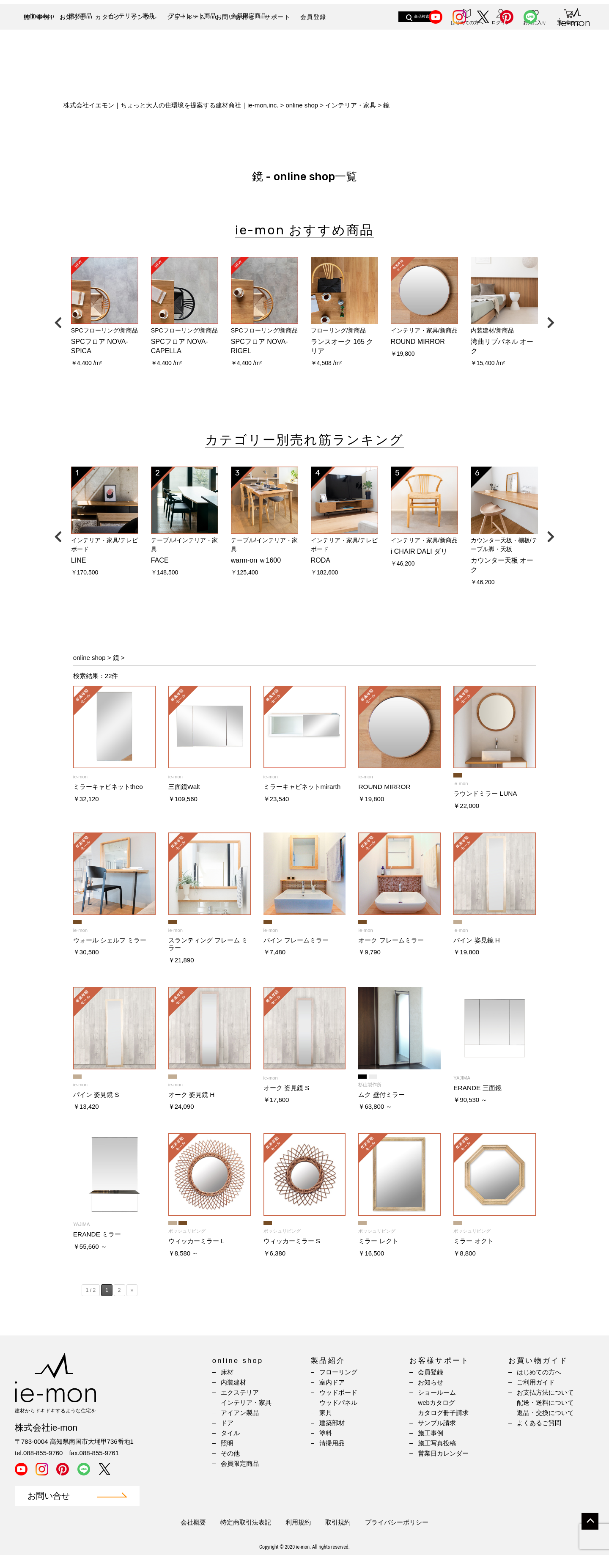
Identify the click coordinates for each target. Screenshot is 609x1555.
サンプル (144, 17)
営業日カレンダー (443, 1453)
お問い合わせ (235, 17)
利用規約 (298, 1522)
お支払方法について (545, 1392)
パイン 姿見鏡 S (96, 1094)
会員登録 (313, 17)
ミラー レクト (378, 1241)
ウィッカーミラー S (292, 1241)
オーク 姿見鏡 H (191, 1094)
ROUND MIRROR (384, 786)
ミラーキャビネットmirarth (302, 786)
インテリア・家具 (130, 45)
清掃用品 (332, 1443)
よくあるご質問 (539, 1422)
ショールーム (186, 17)
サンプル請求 (437, 1422)
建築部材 (332, 1422)
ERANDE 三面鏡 (477, 1087)
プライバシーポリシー (396, 1522)
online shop (39, 45)
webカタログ (436, 1402)
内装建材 (233, 1382)
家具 (325, 1412)
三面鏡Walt (184, 786)
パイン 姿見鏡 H (476, 940)
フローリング (338, 1372)
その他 (230, 1453)
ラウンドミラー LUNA (485, 793)
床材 (227, 1372)
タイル (230, 1433)
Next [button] (550, 320)
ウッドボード (338, 1392)
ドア (227, 1422)
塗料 (325, 1433)
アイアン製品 (240, 1412)
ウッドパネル (338, 1402)
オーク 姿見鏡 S (286, 1087)
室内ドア (332, 1382)
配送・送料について (545, 1402)
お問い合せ (48, 1496)
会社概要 (193, 1522)
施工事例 (37, 17)
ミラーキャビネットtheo (108, 786)
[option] (105, 315)
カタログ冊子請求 (443, 1412)
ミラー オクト (473, 1241)
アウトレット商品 (192, 45)
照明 (227, 1443)
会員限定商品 (248, 45)
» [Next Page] (132, 1290)
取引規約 (338, 1522)
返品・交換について (545, 1412)
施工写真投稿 (437, 1443)
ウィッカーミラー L (196, 1241)
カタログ (108, 17)
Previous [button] (58, 320)
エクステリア (240, 1392)
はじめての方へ (539, 1372)
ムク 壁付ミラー (381, 1094)
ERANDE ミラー (97, 1234)
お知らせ (73, 17)
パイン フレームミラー (296, 940)
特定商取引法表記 (245, 1522)
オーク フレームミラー (390, 940)
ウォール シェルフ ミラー (110, 940)
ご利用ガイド (536, 1382)
